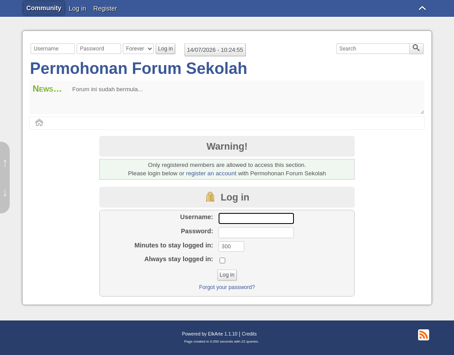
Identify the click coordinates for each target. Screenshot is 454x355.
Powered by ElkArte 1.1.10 (209, 333)
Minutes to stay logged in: (173, 245)
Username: (196, 216)
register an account (211, 173)
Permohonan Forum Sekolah (138, 68)
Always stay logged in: (179, 258)
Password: (197, 231)
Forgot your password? (227, 287)
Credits (249, 333)
